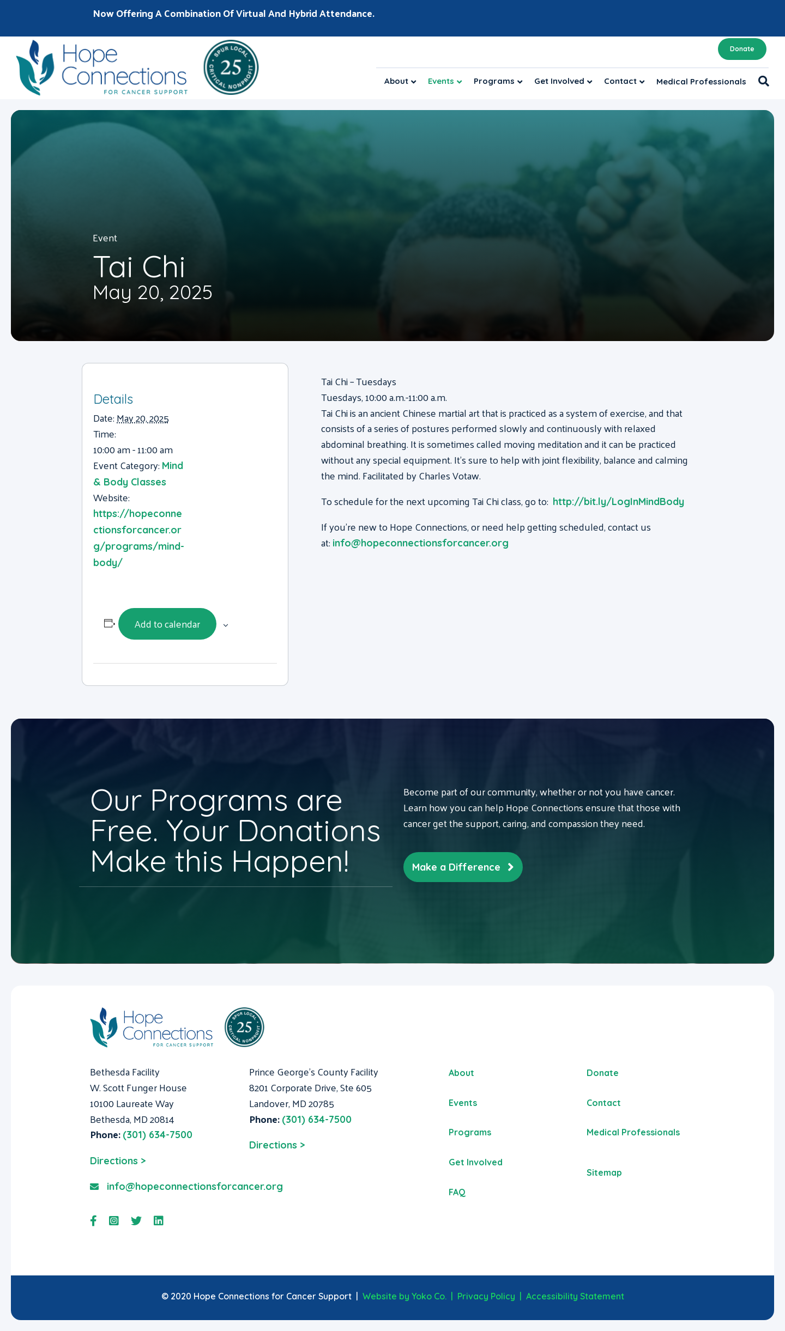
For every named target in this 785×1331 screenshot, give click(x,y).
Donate (742, 49)
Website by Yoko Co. (404, 1296)
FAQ (457, 1192)
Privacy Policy (486, 1296)
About (396, 81)
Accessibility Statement (575, 1296)
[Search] (760, 81)
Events (441, 81)
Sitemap (604, 1172)
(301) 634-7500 (157, 1134)
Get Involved (559, 81)
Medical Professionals (701, 81)
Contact (620, 81)
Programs (494, 81)
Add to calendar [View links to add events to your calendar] (167, 624)
